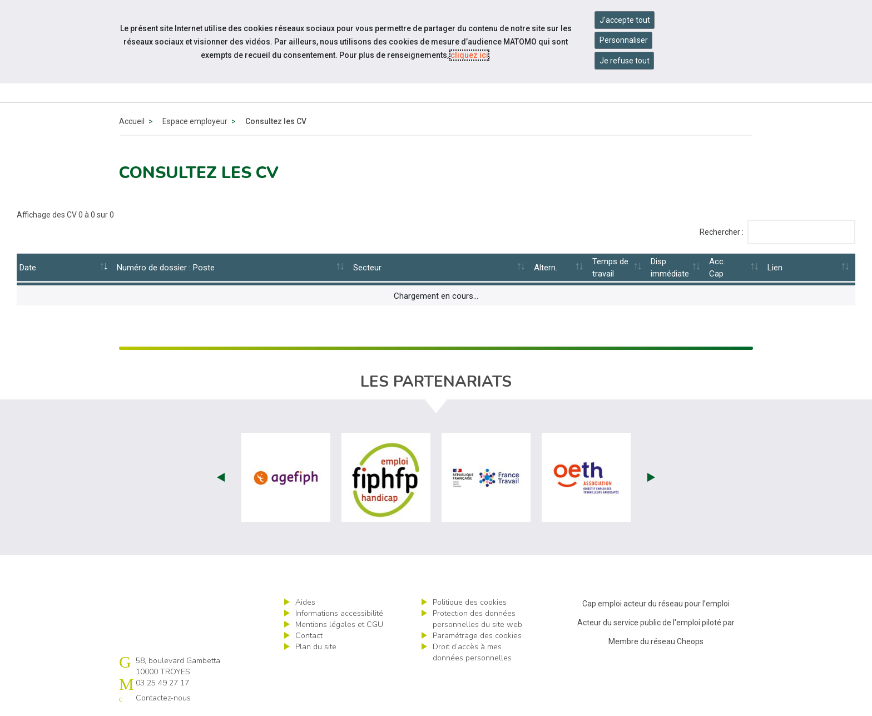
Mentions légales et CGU (339, 624)
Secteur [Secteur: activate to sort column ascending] (367, 268)
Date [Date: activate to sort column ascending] (27, 268)
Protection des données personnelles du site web (477, 619)
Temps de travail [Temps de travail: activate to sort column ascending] (610, 267)
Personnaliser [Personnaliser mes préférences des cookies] (624, 40)
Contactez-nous (163, 698)
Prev (221, 477)
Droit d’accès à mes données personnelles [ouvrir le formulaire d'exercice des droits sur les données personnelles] (472, 652)
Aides (305, 602)
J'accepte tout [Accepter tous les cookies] (625, 20)
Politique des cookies (470, 602)
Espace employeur (194, 121)
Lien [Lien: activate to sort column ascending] (774, 268)
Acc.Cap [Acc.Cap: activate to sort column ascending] (717, 267)
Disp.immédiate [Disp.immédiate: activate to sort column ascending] (670, 267)
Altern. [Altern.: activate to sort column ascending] (545, 268)
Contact (309, 635)
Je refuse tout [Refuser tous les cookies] (625, 60)
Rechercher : (777, 232)
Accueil (132, 121)
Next (651, 477)
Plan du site (315, 646)
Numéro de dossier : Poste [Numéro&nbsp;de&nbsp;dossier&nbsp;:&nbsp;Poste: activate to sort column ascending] (166, 268)
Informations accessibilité (339, 613)
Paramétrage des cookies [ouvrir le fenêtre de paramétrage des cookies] (477, 635)
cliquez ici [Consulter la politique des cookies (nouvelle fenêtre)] (469, 55)
